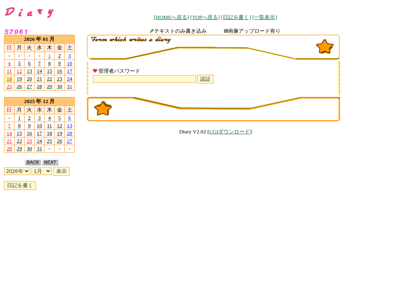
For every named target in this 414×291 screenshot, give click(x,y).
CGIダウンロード (229, 132)
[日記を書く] (236, 17)
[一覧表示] (264, 17)
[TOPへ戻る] (205, 17)
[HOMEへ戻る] (171, 17)
